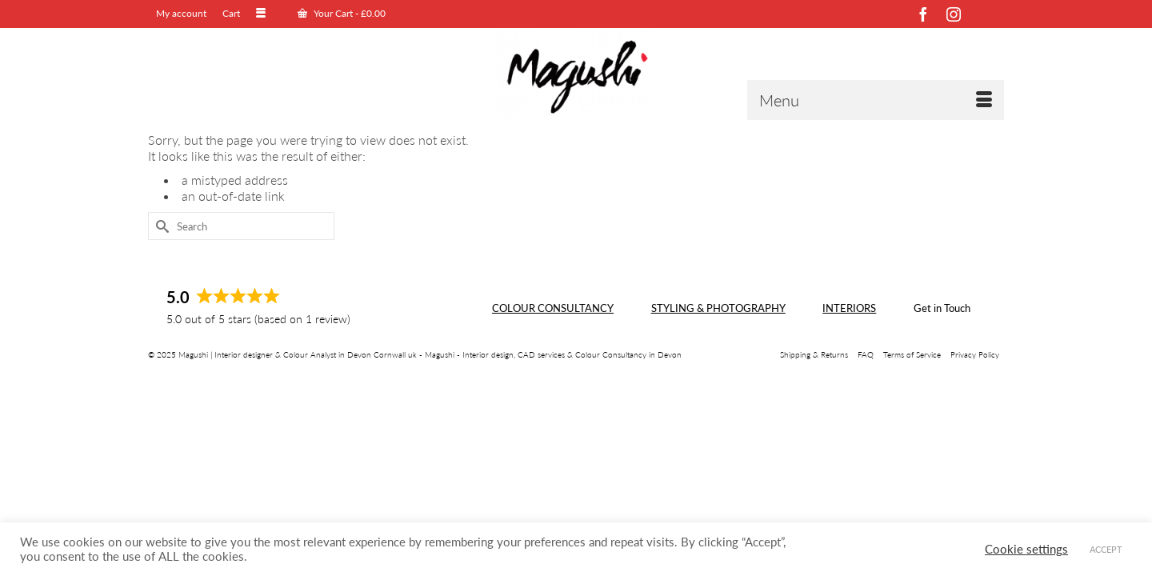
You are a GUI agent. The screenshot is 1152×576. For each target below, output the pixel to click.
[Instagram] (953, 14)
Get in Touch (942, 360)
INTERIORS (849, 360)
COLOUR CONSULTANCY (553, 360)
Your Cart (316, 13)
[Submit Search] (160, 278)
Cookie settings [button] (1026, 549)
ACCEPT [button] (1106, 549)
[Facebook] (923, 14)
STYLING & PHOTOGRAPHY (718, 360)
